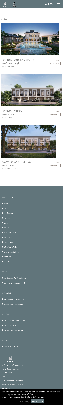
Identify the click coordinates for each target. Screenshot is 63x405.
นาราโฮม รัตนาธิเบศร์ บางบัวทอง (15, 278)
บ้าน (5, 208)
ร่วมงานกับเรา (8, 237)
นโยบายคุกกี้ (39, 397)
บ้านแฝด (6, 223)
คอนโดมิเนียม (8, 213)
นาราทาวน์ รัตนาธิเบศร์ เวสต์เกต (18, 60)
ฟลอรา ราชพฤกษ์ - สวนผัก (16, 162)
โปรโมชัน (6, 227)
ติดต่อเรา (7, 261)
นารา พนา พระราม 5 (11, 346)
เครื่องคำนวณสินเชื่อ (10, 247)
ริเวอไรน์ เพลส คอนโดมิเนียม (13, 304)
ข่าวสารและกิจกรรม (10, 232)
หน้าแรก (6, 203)
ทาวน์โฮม (7, 218)
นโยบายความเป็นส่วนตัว (11, 252)
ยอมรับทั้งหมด (37, 401)
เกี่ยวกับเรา (7, 256)
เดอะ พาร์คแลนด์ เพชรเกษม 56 (14, 299)
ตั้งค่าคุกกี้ (24, 401)
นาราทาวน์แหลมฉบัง (12, 111)
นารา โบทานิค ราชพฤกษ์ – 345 (14, 283)
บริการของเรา (8, 242)
